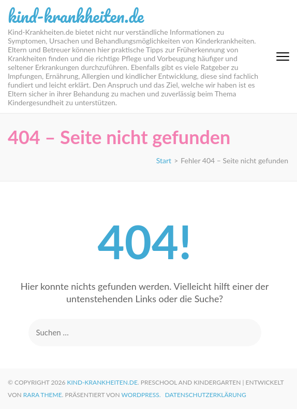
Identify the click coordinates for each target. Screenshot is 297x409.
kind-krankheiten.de (76, 15)
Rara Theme (42, 395)
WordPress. (141, 395)
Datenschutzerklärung (205, 395)
